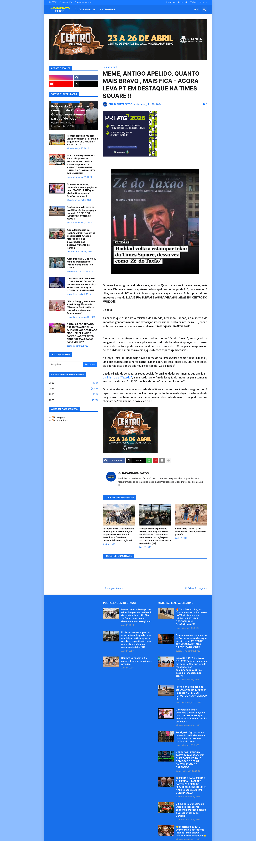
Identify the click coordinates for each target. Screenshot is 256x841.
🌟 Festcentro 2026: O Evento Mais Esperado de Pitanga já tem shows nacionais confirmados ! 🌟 (191, 831)
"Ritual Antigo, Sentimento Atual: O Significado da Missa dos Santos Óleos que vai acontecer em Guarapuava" (81, 307)
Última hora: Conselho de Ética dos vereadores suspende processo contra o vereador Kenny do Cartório (191, 809)
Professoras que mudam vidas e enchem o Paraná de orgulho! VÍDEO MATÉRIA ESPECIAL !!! (82, 140)
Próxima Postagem (195, 588)
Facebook (182, 2)
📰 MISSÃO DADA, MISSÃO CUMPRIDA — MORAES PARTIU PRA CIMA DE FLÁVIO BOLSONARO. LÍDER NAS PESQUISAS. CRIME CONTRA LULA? (191, 785)
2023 (73, 382)
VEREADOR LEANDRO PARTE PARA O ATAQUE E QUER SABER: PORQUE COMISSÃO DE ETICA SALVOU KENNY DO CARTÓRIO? (190, 760)
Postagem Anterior (114, 588)
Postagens (58, 417)
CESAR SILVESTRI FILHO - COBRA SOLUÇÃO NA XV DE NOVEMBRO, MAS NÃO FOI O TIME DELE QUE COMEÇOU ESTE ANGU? (81, 284)
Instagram (170, 2)
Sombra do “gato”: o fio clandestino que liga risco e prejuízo (190, 531)
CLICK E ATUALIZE (85, 9)
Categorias (107, 9)
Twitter (193, 2)
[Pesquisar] (66, 364)
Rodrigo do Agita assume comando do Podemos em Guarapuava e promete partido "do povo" (190, 737)
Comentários (60, 420)
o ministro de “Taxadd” (117, 377)
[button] (196, 9)
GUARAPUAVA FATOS (133, 473)
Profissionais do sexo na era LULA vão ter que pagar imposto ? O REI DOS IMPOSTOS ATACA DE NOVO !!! (82, 213)
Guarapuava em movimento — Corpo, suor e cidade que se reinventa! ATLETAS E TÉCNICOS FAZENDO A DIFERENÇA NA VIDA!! (191, 641)
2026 (73, 400)
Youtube (203, 2)
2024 (73, 388)
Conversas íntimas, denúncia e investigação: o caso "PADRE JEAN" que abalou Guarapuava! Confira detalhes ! (82, 190)
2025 (73, 394)
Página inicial (110, 67)
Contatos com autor (84, 2)
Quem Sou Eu (65, 2)
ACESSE (52, 2)
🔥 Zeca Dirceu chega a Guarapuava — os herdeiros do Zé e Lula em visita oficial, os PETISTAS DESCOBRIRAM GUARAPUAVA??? (191, 617)
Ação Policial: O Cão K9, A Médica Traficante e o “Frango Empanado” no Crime (81, 263)
